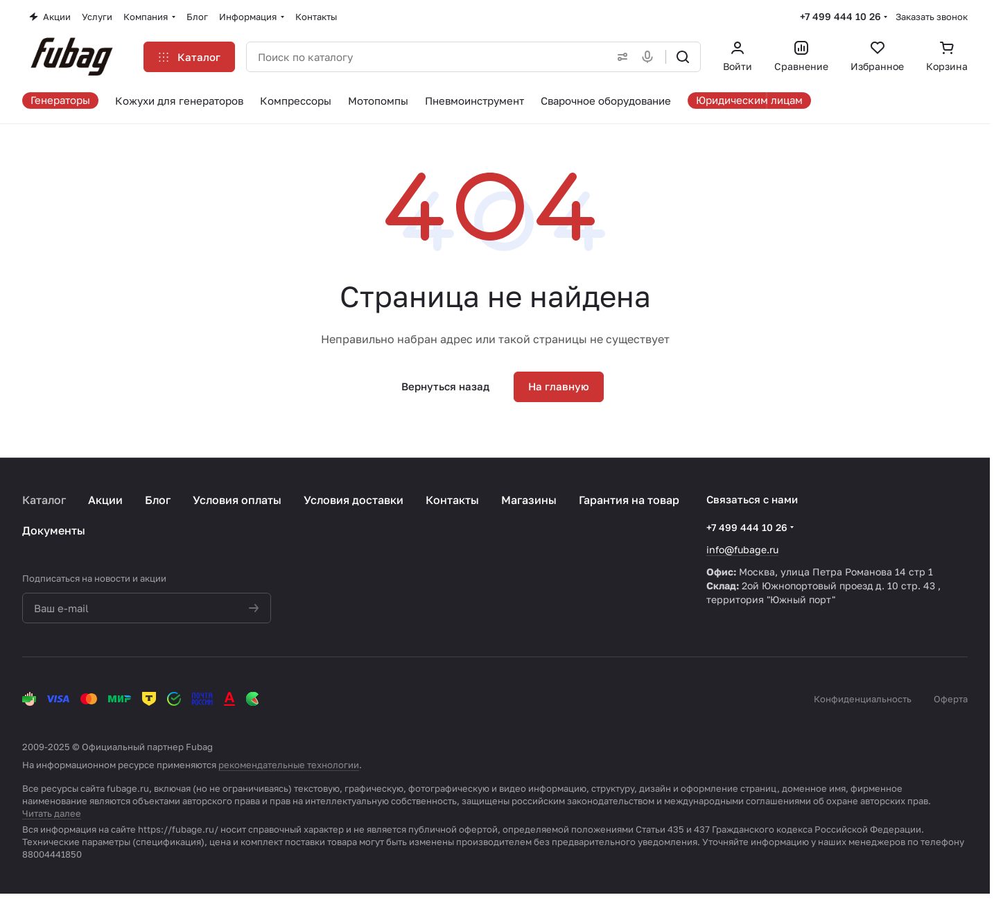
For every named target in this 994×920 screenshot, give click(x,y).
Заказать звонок (932, 16)
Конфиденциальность (863, 698)
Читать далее (51, 813)
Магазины (529, 500)
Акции (105, 500)
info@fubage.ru (742, 549)
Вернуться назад (445, 386)
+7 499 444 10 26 (840, 16)
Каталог (44, 500)
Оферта (951, 698)
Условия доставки (353, 500)
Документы (53, 530)
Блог (158, 500)
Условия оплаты (237, 500)
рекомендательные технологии (288, 764)
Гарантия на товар (629, 500)
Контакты (452, 500)
